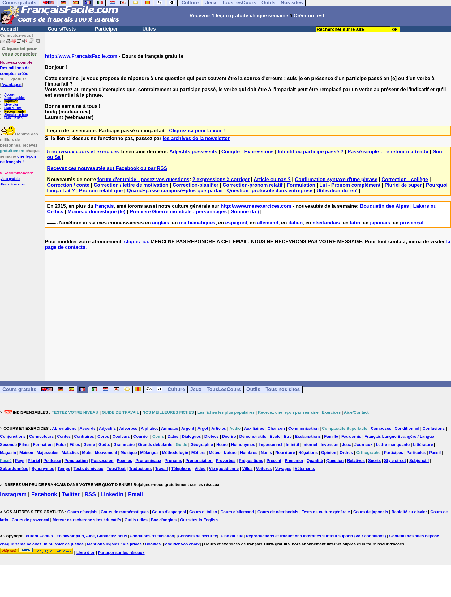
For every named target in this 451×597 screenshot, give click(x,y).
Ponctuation (76, 460)
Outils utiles (136, 520)
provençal (411, 222)
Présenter (294, 460)
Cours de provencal (30, 520)
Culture (176, 389)
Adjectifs (107, 428)
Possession (102, 460)
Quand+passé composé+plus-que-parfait (175, 190)
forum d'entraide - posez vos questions (143, 179)
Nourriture (285, 452)
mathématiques (197, 222)
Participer (106, 29)
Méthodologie (175, 452)
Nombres (248, 452)
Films (24, 444)
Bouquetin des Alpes (384, 206)
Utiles (149, 29)
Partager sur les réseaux (121, 552)
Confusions (434, 428)
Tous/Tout (116, 468)
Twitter (71, 494)
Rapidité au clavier (409, 512)
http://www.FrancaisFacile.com (81, 56)
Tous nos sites (282, 389)
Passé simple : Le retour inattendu (388, 151)
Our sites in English (199, 520)
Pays (19, 460)
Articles (218, 428)
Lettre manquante (393, 444)
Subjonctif (419, 460)
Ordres (346, 452)
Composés (381, 428)
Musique (129, 452)
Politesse (52, 460)
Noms (266, 452)
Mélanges (149, 452)
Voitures (264, 468)
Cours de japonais (370, 512)
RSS (90, 494)
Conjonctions (13, 436)
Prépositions (251, 460)
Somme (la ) (245, 211)
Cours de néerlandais (277, 512)
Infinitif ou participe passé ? (310, 151)
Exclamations (308, 436)
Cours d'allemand (237, 512)
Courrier (141, 436)
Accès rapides (14, 98)
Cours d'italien (203, 512)
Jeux (195, 389)
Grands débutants (155, 444)
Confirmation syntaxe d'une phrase (336, 179)
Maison (26, 452)
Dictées (211, 436)
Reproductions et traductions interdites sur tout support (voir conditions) (316, 536)
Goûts (104, 444)
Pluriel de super (403, 185)
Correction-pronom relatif (253, 185)
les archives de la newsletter (196, 138)
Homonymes (243, 444)
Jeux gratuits (10, 179)
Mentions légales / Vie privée (114, 544)
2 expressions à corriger (221, 179)
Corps (103, 436)
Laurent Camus (38, 536)
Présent (274, 460)
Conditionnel (407, 428)
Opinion (328, 452)
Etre (287, 436)
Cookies (153, 544)
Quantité (315, 460)
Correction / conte (68, 185)
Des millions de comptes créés (16, 68)
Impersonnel (270, 444)
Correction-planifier (195, 185)
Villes (247, 468)
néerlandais (326, 222)
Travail (161, 468)
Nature (230, 452)
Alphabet (149, 428)
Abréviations (64, 428)
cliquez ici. (136, 241)
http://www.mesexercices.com (256, 206)
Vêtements (305, 468)
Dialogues (191, 436)
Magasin (8, 452)
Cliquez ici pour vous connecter (19, 51)
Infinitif (292, 444)
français (104, 206)
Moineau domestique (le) (96, 211)
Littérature (423, 444)
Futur (61, 444)
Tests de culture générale (326, 512)
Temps (64, 468)
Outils (253, 389)
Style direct (395, 460)
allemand (267, 222)
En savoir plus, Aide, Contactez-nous (91, 536)
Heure (222, 444)
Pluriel (34, 460)
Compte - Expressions (247, 151)
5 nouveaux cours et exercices (83, 151)
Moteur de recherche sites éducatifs (87, 520)
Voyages (283, 468)
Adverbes (128, 428)
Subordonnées (14, 468)
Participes (393, 452)
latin (355, 222)
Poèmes (124, 460)
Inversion (330, 444)
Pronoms (173, 460)
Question (335, 460)
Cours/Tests (62, 29)
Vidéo (200, 468)
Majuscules (47, 452)
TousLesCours (224, 389)
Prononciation (198, 460)
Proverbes (226, 460)
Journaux (363, 444)
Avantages (11, 84)
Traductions (140, 468)
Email (135, 494)
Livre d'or (11, 104)
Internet (310, 444)
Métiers (198, 452)
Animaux (169, 428)
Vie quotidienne (224, 468)
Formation (43, 444)
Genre (89, 444)
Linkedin (112, 494)
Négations (308, 452)
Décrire (229, 436)
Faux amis (351, 436)
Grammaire (124, 444)
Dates (172, 436)
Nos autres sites (13, 184)
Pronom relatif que (101, 190)
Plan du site (13, 108)
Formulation (301, 185)
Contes (64, 436)
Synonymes (43, 468)
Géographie (202, 444)
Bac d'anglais (164, 520)
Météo (215, 452)
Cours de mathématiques (125, 512)
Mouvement (106, 452)
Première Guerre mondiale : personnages (178, 211)
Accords (87, 428)
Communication (303, 428)
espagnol (236, 222)
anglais (160, 222)
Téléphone (181, 468)
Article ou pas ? (272, 179)
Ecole (275, 436)
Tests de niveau (89, 468)
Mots (86, 452)
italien (295, 222)
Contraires (84, 436)
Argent (187, 428)
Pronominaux (148, 460)
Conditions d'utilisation (152, 536)
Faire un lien (13, 118)
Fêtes (75, 444)
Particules (416, 452)
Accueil (9, 29)
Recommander (15, 111)
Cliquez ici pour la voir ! (197, 130)
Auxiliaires (254, 428)
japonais (380, 222)
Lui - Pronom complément (350, 185)
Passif (435, 452)
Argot (202, 428)
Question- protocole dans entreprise (269, 190)
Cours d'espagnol (169, 512)
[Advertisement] (248, 310)
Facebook (44, 494)
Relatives (356, 460)
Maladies (70, 452)
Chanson (276, 428)
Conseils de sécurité (197, 536)
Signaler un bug (16, 115)
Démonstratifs (252, 436)
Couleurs (121, 436)
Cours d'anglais (82, 512)
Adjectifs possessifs (193, 151)
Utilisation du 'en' (336, 190)
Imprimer (11, 101)
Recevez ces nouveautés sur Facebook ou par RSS (107, 168)
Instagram (13, 494)
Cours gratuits (19, 389)
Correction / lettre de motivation (131, 185)
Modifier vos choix (182, 544)
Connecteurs (41, 436)
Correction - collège (405, 179)
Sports (374, 460)
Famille (331, 436)
